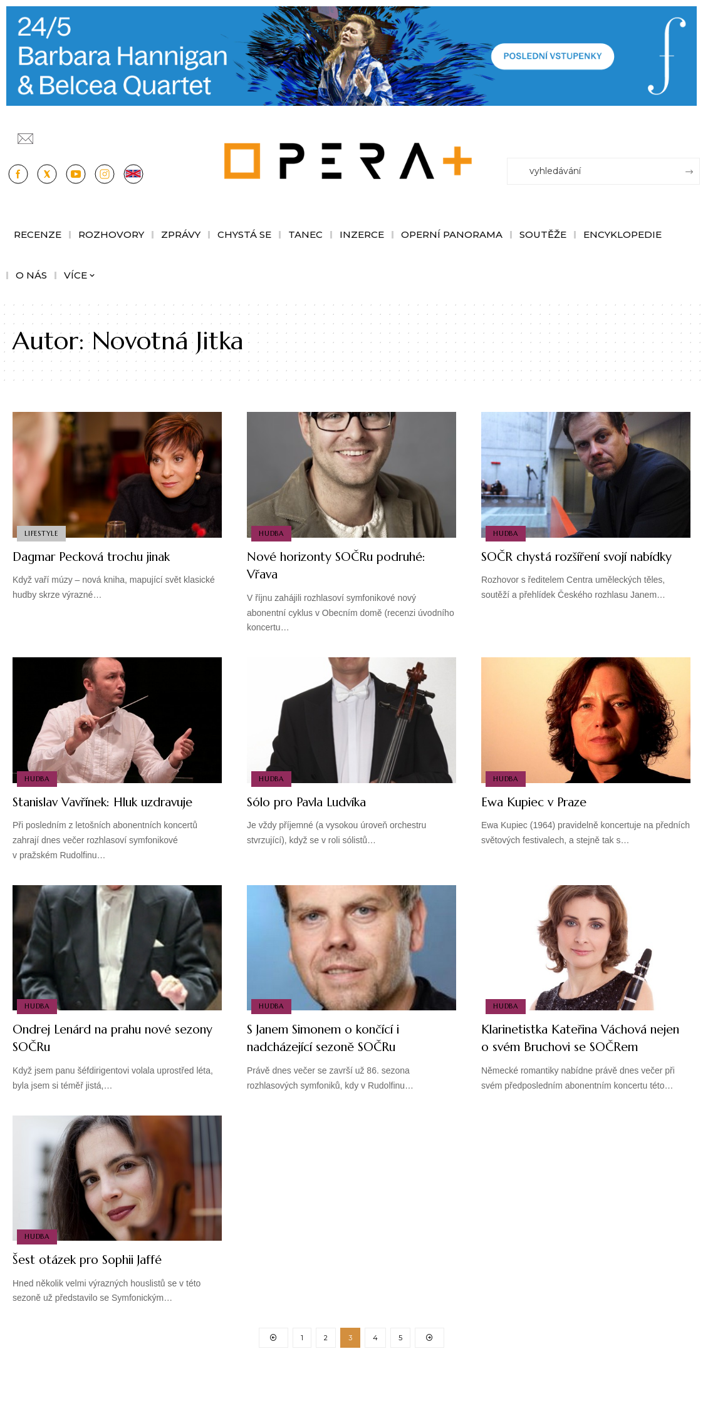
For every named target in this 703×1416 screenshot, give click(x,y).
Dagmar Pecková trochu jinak (107, 556)
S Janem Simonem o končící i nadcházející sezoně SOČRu (339, 1055)
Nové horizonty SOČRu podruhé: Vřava (320, 565)
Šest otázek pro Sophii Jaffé (99, 1294)
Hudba (271, 532)
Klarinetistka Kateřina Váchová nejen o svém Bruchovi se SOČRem (580, 1064)
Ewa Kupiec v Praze (542, 801)
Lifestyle (42, 532)
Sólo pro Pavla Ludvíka (318, 801)
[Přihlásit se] (692, 132)
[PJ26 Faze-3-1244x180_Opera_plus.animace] (351, 55)
